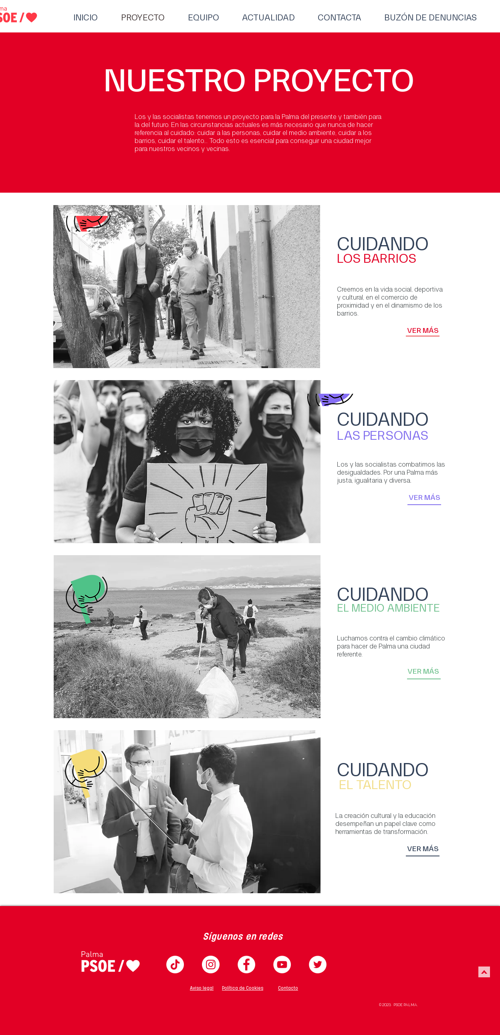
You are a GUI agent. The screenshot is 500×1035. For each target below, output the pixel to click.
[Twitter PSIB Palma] (318, 964)
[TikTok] (175, 964)
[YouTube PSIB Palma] (282, 964)
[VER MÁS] (422, 330)
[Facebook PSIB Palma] (246, 964)
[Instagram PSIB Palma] (211, 964)
